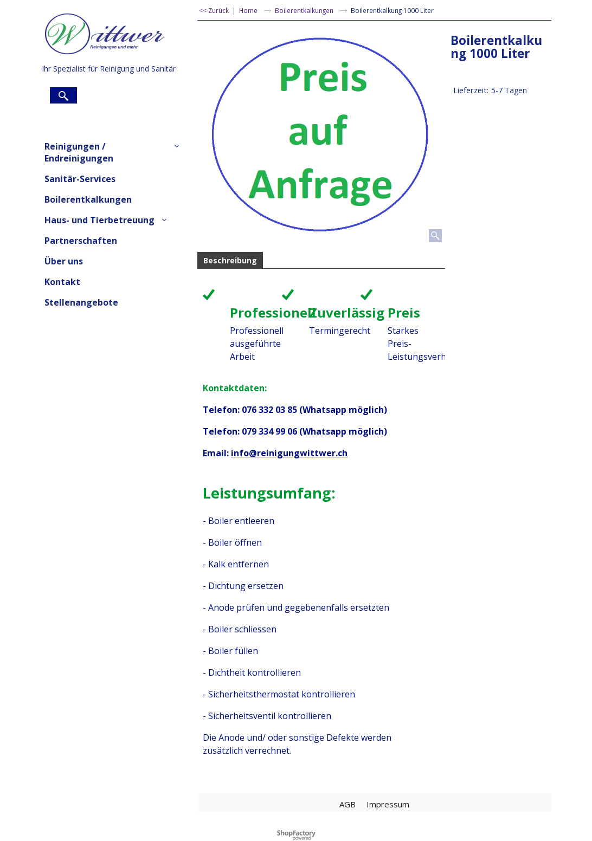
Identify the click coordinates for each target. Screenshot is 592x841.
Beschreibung (230, 260)
